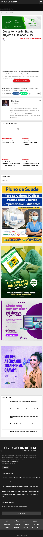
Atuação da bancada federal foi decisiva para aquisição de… (24, 431)
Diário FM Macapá (6, 90)
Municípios (35, 527)
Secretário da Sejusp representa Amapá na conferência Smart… (25, 408)
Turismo (27, 524)
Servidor (16, 527)
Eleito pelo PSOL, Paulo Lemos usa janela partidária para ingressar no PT (21, 491)
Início (8, 521)
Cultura (36, 524)
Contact (5, 467)
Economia (7, 524)
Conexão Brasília (24, 88)
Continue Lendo (21, 80)
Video (21, 38)
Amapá (7, 88)
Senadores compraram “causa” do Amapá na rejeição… (23, 401)
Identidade (21, 90)
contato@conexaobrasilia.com (12, 461)
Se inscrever (21, 513)
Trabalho (17, 524)
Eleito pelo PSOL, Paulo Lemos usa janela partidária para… (24, 423)
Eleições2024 (37, 38)
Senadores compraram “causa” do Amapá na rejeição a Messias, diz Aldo (21, 477)
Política (34, 521)
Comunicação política (15, 88)
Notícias (16, 521)
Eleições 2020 (14, 90)
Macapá (26, 90)
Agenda (25, 527)
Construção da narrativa (33, 88)
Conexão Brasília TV (28, 38)
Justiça (7, 527)
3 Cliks (25, 535)
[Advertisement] (23, 7)
